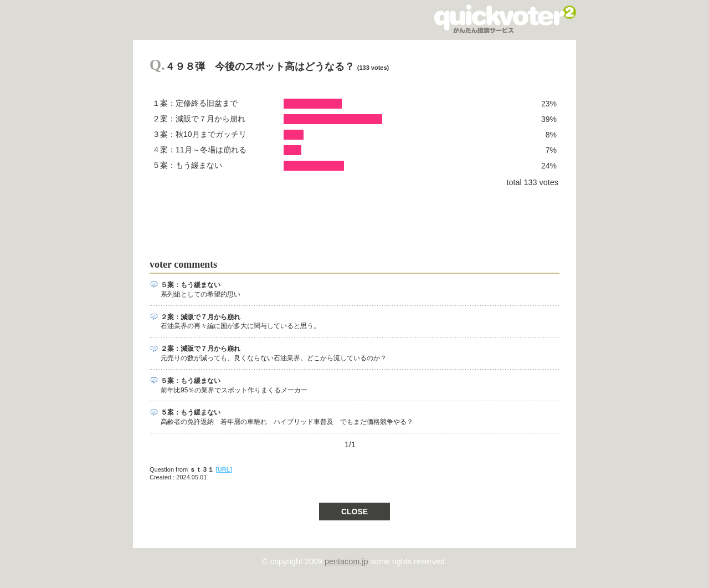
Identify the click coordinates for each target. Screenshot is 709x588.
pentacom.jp (346, 561)
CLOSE (354, 511)
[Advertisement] (351, 218)
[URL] (223, 469)
